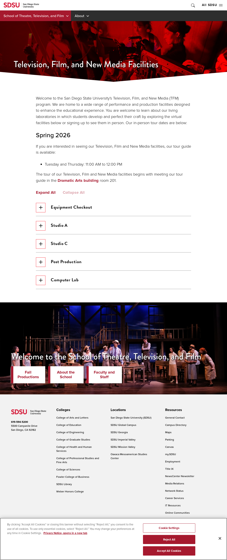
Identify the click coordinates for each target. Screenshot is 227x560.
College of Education (68, 426)
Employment (172, 462)
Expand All (46, 192)
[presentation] (62, 411)
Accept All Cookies (169, 551)
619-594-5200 (19, 423)
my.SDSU (170, 455)
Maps (168, 433)
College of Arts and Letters (72, 418)
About (79, 15)
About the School (66, 375)
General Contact (175, 418)
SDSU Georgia (119, 433)
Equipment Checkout (64, 207)
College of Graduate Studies (73, 440)
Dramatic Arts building (78, 180)
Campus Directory (175, 426)
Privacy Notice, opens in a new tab (65, 533)
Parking (169, 440)
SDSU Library (64, 485)
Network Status (174, 491)
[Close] (220, 538)
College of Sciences (68, 470)
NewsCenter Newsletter (179, 477)
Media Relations (174, 484)
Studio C (52, 244)
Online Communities (177, 513)
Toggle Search (193, 5)
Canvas (169, 448)
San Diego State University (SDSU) (131, 418)
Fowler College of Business (72, 478)
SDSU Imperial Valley (123, 440)
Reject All (169, 539)
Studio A (52, 226)
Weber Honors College (70, 492)
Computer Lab (57, 281)
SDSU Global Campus (123, 426)
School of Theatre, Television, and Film (34, 15)
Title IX (169, 470)
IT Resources (173, 506)
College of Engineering (70, 433)
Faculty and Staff (104, 375)
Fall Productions (28, 375)
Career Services (174, 499)
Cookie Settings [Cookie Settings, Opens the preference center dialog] (169, 528)
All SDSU (212, 5)
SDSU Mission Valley (123, 448)
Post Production (59, 263)
